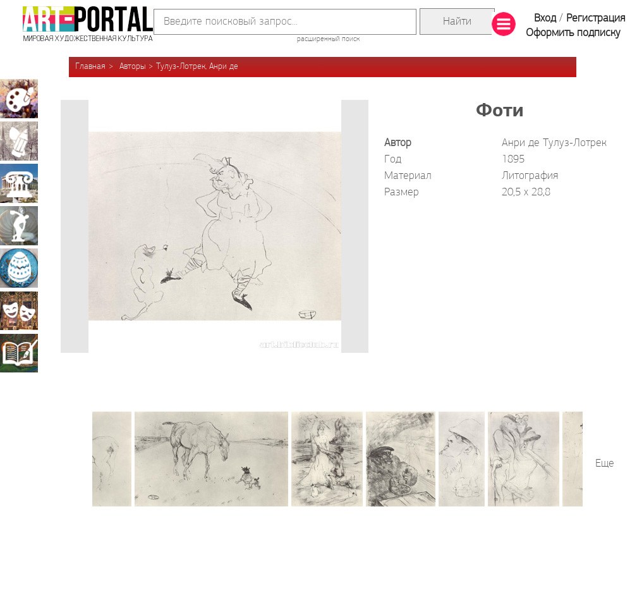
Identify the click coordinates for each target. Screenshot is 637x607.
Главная (90, 66)
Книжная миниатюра (19, 352)
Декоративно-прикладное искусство (19, 268)
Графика (19, 141)
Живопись (19, 98)
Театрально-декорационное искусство (19, 310)
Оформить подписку (573, 33)
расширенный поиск (328, 39)
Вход (545, 19)
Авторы (132, 66)
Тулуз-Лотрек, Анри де (197, 66)
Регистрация (595, 19)
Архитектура (19, 183)
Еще (604, 464)
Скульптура (19, 225)
